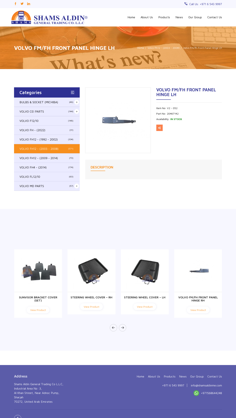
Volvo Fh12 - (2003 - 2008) (164, 47)
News (179, 17)
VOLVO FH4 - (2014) (46, 167)
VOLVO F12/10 (46, 121)
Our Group (195, 17)
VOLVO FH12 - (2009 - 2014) (46, 158)
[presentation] (113, 327)
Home (131, 17)
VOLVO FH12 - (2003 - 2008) (46, 149)
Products (164, 17)
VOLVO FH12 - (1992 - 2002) (46, 139)
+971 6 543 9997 (173, 408)
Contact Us (214, 17)
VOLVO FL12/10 (46, 176)
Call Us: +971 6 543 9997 (205, 4)
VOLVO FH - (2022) (46, 130)
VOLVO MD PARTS (46, 186)
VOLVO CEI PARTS (46, 111)
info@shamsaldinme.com (206, 408)
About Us (147, 17)
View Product (38, 309)
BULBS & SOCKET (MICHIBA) (46, 102)
